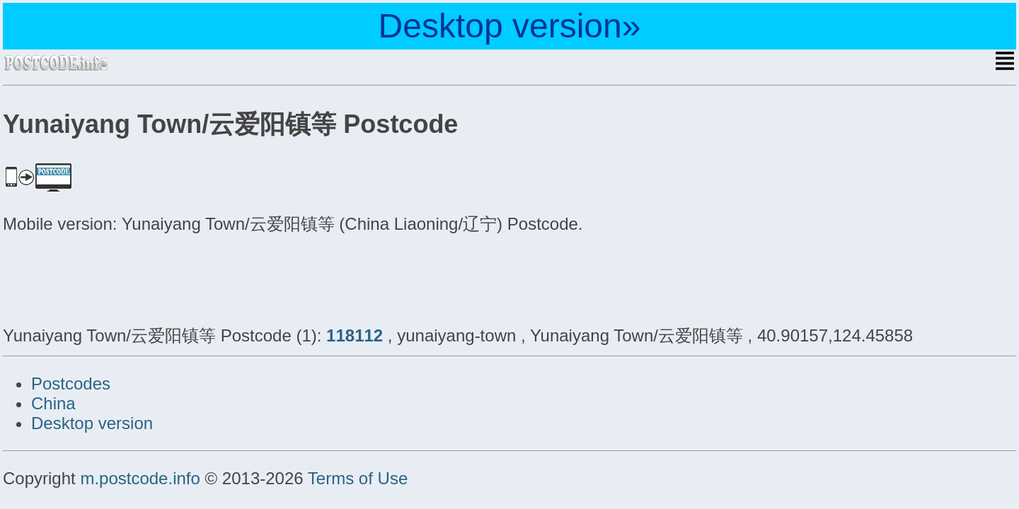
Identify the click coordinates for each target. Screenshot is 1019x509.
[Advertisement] (116, 277)
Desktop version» (510, 26)
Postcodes (70, 383)
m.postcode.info (140, 478)
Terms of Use (358, 478)
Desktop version (92, 423)
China (53, 403)
